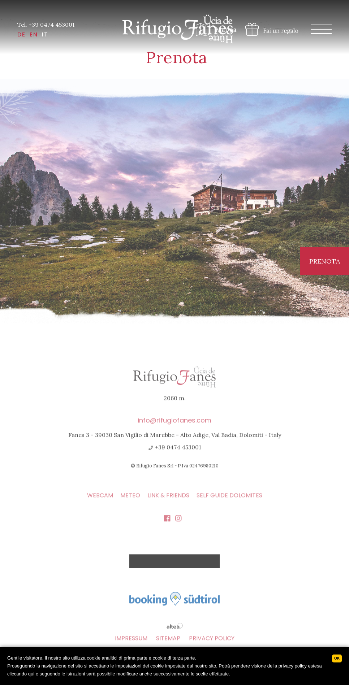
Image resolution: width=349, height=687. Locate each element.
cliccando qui (20, 674)
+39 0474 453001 (174, 457)
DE (21, 34)
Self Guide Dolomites (229, 506)
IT (45, 34)
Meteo (130, 506)
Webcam (100, 506)
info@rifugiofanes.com (174, 430)
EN (34, 34)
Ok (337, 658)
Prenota (324, 261)
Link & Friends (168, 506)
